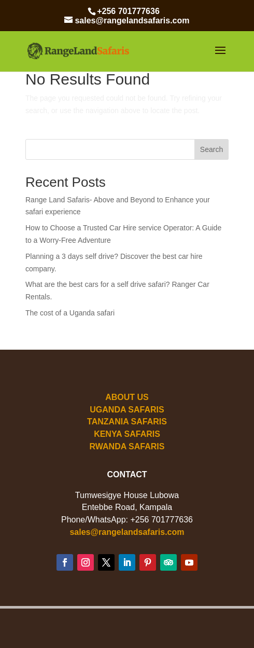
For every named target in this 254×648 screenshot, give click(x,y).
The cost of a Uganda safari (70, 313)
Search (211, 149)
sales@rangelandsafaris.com (126, 532)
